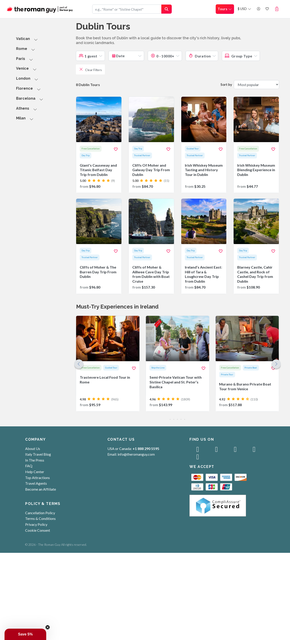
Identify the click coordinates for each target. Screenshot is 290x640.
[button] (277, 8)
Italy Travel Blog (38, 454)
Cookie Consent (37, 530)
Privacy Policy (36, 524)
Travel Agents (36, 483)
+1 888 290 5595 (146, 448)
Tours (225, 9)
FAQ (28, 466)
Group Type (238, 56)
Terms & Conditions (40, 518)
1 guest (88, 56)
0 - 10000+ (162, 56)
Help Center (34, 471)
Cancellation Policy (40, 513)
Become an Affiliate (40, 489)
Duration (199, 56)
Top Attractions (37, 477)
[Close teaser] (47, 627)
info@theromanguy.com (136, 454)
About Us (32, 448)
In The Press (34, 460)
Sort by (226, 84)
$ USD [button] (244, 9)
